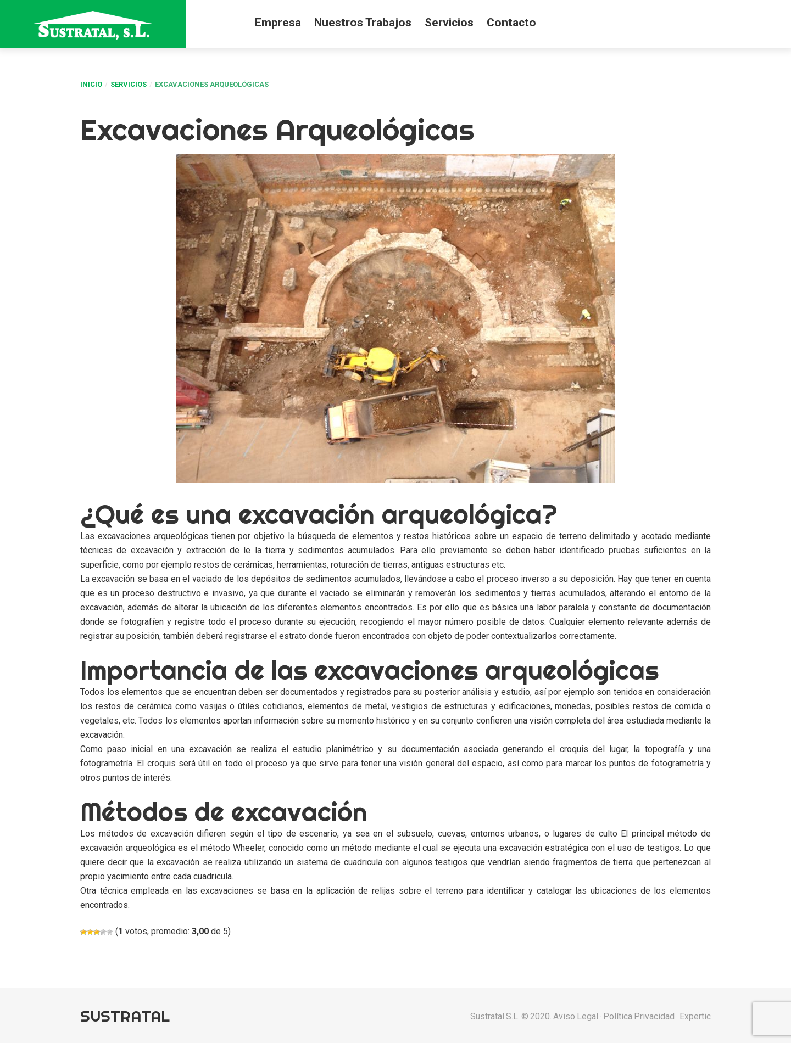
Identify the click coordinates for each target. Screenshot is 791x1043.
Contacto (511, 22)
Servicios (449, 22)
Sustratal (125, 1015)
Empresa (278, 22)
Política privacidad (639, 1016)
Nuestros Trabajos (362, 22)
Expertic (695, 1016)
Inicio (91, 84)
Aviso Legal (575, 1016)
